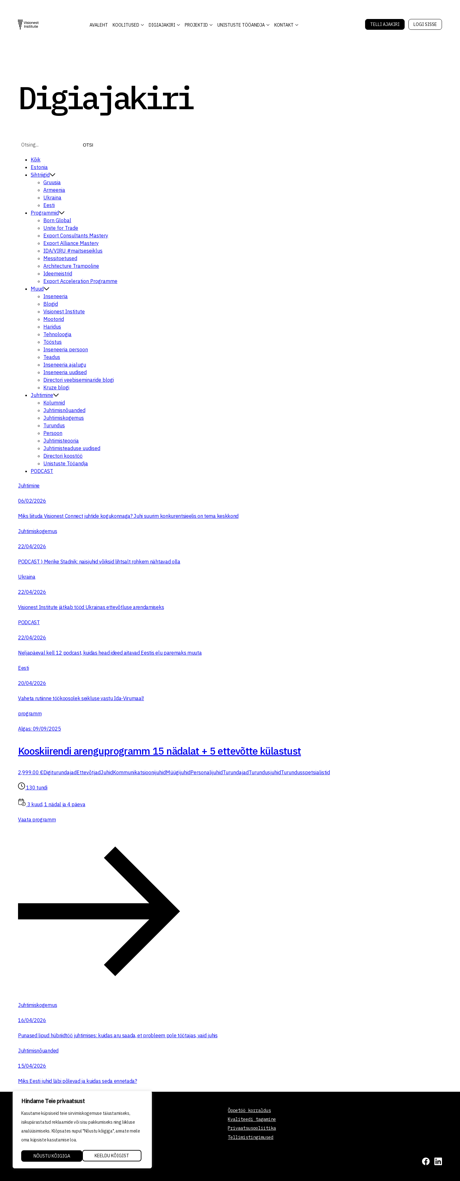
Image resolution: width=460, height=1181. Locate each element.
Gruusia (52, 182)
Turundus (54, 425)
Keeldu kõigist (50, 1156)
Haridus (52, 327)
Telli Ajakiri (385, 24)
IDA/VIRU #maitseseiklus (73, 251)
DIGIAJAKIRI (162, 25)
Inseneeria (55, 296)
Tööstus (52, 342)
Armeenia (54, 190)
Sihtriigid (43, 175)
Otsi (88, 145)
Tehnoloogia (57, 334)
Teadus (51, 357)
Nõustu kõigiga (113, 1156)
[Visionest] (28, 24)
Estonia (39, 167)
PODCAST (42, 471)
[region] (82, 1130)
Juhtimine (45, 395)
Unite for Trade (60, 228)
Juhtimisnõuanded (64, 410)
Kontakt (284, 25)
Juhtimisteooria (61, 440)
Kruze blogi (56, 387)
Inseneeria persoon (65, 349)
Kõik (35, 159)
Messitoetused (60, 258)
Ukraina (52, 197)
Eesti (49, 205)
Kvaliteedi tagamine (252, 1119)
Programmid (48, 213)
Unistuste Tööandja (241, 25)
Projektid (196, 25)
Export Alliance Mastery (71, 243)
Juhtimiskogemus (63, 418)
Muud (40, 289)
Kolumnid (54, 402)
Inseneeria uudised (65, 372)
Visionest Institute (64, 311)
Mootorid (53, 319)
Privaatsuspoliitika (252, 1128)
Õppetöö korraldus (249, 1110)
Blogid (50, 304)
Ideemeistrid (57, 273)
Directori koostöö (63, 456)
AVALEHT (99, 25)
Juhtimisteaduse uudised (71, 448)
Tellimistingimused (250, 1137)
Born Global (57, 220)
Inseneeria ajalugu (64, 364)
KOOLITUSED (126, 25)
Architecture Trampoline (71, 266)
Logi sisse (425, 24)
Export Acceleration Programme (80, 281)
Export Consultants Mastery (75, 235)
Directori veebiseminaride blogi (78, 380)
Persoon (52, 433)
